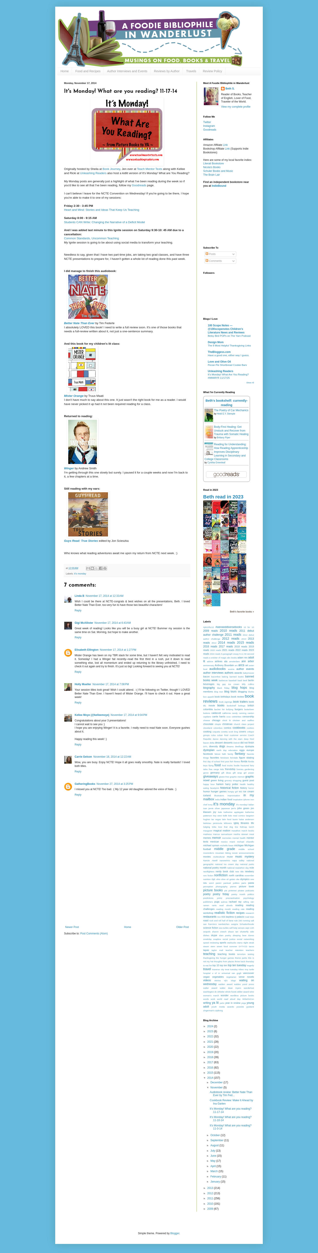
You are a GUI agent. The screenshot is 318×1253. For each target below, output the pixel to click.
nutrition (207, 879)
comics (227, 727)
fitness (237, 761)
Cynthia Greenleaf (216, 462)
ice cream (248, 791)
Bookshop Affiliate (214, 148)
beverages (208, 684)
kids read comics (236, 815)
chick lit (226, 720)
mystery (249, 856)
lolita (214, 827)
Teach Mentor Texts (149, 169)
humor (206, 791)
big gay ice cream (228, 684)
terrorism (241, 954)
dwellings (239, 746)
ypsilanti (250, 1007)
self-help (233, 928)
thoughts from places (224, 961)
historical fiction (229, 787)
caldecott (216, 713)
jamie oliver (214, 808)
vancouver (248, 973)
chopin (218, 724)
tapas (206, 950)
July (213, 1150)
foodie (237, 765)
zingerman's (208, 1010)
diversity (213, 746)
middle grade (224, 849)
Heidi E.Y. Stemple (226, 414)
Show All (250, 383)
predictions (208, 898)
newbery (249, 871)
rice (219, 917)
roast (205, 920)
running (246, 920)
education (233, 750)
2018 (210, 1057)
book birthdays (222, 696)
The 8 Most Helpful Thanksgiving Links (229, 345)
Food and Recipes (87, 71)
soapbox (217, 939)
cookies (250, 728)
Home (65, 71)
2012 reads (230, 638)
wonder (224, 995)
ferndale (234, 758)
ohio (218, 879)
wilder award (243, 992)
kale (220, 812)
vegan (206, 976)
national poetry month (214, 867)
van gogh (236, 973)
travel (207, 969)
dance (215, 739)
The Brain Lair (211, 174)
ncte (252, 867)
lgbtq (236, 823)
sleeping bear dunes (243, 935)
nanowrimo (225, 860)
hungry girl (233, 791)
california (226, 713)
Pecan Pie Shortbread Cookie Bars (227, 365)
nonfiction (221, 875)
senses (241, 928)
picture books (213, 890)
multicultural (218, 857)
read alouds (226, 905)
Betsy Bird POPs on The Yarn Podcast (229, 336)
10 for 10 (249, 627)
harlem (219, 784)
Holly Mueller (83, 684)
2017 (210, 1062)
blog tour (218, 691)
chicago (216, 720)
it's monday (80, 573)
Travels (191, 71)
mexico (224, 841)
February (216, 1176)
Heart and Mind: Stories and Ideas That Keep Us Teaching (101, 209)
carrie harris (218, 716)
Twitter (207, 122)
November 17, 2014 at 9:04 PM (129, 715)
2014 (214, 643)
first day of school (211, 761)
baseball (233, 680)
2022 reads (241, 650)
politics (251, 894)
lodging (206, 827)
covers (242, 731)
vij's (225, 980)
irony (210, 804)
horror (251, 788)
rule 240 (238, 920)
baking (225, 676)
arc (236, 665)
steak (251, 942)
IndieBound (219, 185)
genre (206, 773)
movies (207, 856)
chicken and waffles (243, 720)
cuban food (222, 735)
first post (225, 761)
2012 (210, 1193)
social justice (229, 939)
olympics (245, 879)
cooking (207, 731)
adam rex (242, 657)
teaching (209, 954)
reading (239, 905)
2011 (210, 1198)
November (216, 1087)
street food (222, 946)
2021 (210, 1041)
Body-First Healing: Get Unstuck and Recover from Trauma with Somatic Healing (231, 430)
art (246, 665)
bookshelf (231, 705)
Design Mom (215, 342)
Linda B (79, 595)
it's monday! (242, 804)
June (213, 1155)
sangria (234, 924)
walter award (210, 988)
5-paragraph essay (230, 654)
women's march (211, 995)
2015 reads (245, 642)
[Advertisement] (127, 892)
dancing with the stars (231, 739)
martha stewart (240, 834)
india (217, 799)
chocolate (208, 724)
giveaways (210, 776)
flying (210, 765)
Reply (78, 610)
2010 (210, 1203)
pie (225, 890)
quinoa (224, 902)
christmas (227, 724)
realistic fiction (224, 913)
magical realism (221, 830)
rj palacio (239, 916)
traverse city (218, 969)
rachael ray (235, 901)
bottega (241, 705)
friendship (230, 769)
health (243, 784)
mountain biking (223, 853)
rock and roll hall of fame (221, 920)
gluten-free (224, 777)
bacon (206, 676)
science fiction (210, 927)
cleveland (207, 728)
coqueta (216, 731)
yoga (243, 1003)
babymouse (248, 673)
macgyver (207, 830)
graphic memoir (237, 777)
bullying (229, 709)
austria (231, 669)
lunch (251, 827)
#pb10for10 (208, 627)
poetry (206, 894)
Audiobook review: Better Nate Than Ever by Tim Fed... (231, 1094)
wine (252, 992)
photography (221, 886)
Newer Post (72, 927)
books (220, 705)
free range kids (216, 769)
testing (251, 954)
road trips (249, 917)
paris (243, 883)
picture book (246, 886)
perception (208, 886)
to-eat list (207, 965)
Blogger (174, 1233)
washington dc (210, 992)
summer (233, 946)
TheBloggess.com (219, 352)
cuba (213, 735)
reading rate (238, 909)
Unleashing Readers (93, 173)
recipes (240, 913)
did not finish (247, 742)
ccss (228, 716)
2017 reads (226, 646)
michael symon (211, 845)
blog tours (230, 691)
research (250, 913)
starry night (242, 942)
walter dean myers (230, 988)
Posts (211, 254)
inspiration (238, 799)
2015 (210, 1072)
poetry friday (221, 894)
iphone (246, 799)
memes (207, 838)
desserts (228, 742)
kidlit (225, 815)
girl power (249, 773)
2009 (210, 1208)
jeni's (233, 808)
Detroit (236, 743)
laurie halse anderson (243, 819)
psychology (248, 898)
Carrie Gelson (83, 756)
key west (217, 815)
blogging (242, 691)
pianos (233, 886)
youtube (240, 1007)
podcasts (250, 890)
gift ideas (226, 773)
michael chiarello (245, 841)
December (216, 1082)
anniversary (208, 665)
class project (248, 724)
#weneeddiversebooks (229, 627)
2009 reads (210, 630)
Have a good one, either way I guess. (228, 355)
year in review (232, 1003)
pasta (251, 883)
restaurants (209, 916)
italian (251, 804)
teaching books (226, 954)
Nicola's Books (211, 167)
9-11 (241, 654)
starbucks (231, 942)
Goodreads (139, 185)
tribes (241, 969)
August (215, 1145)
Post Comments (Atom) (94, 933)
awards (238, 672)
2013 (243, 639)
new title (239, 871)
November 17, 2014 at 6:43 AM (113, 622)
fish (231, 761)
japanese (225, 808)
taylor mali (217, 950)
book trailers (240, 701)
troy (246, 969)
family (230, 754)
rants (214, 905)
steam (206, 946)
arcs (241, 665)
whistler (221, 992)
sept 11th (249, 928)
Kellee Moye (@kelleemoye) (92, 715)
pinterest (232, 890)
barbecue (223, 680)
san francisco (210, 924)
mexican (214, 841)
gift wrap (237, 773)
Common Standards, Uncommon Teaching (91, 238)
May (213, 1160)
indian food (226, 799)
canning (242, 713)
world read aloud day (228, 999)
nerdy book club (225, 871)
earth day (221, 750)
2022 (210, 1036)
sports (223, 942)
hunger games (219, 791)
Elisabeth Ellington (86, 649)
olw (237, 879)
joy (214, 812)
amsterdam (234, 661)
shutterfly (244, 931)
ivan (205, 808)
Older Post (182, 927)
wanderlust (249, 988)
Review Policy (212, 71)
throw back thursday (244, 961)
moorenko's (208, 853)
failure (217, 754)
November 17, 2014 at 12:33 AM (104, 595)
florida (244, 761)
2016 (210, 1067)
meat (251, 834)
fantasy (240, 753)
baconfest (215, 676)
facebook (208, 754)
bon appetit (208, 697)
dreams (230, 746)
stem (212, 946)
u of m (216, 973)
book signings (225, 702)
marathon (235, 830)
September (217, 1140)
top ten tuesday (237, 965)
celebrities (236, 716)
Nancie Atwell (210, 860)
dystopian (208, 750)
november (249, 875)
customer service (238, 735)
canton (251, 713)
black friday (223, 688)
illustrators (219, 795)
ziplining (219, 1010)
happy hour (209, 784)
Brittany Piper (223, 437)
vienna (217, 980)
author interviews (213, 672)
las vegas (216, 819)
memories (226, 838)
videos (207, 980)
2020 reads (215, 650)
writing (207, 1002)
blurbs (251, 691)
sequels (206, 931)
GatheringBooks (85, 783)
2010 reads (228, 630)
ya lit (215, 1002)
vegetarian (231, 977)
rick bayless (227, 916)
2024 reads (215, 654)
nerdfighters (208, 871)
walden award (225, 984)
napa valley (238, 860)
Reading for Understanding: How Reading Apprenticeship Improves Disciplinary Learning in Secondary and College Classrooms (226, 452)
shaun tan (233, 931)
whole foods (231, 992)
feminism (224, 758)
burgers (239, 709)
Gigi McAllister (84, 622)
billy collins (248, 684)
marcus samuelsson (222, 834)
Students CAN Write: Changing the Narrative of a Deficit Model (104, 222)
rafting (246, 902)
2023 (210, 1031)
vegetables (218, 976)
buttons (206, 713)
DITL (205, 746)
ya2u (222, 1003)
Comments (214, 260)
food (217, 765)
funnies (240, 769)
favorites (214, 757)
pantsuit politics (231, 883)
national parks (247, 864)
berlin (251, 680)
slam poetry (225, 935)
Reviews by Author (167, 71)
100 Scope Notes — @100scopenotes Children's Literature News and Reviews (226, 329)
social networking (245, 939)
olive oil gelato (228, 879)
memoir (216, 837)
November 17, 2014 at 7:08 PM (111, 684)
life (252, 823)
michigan (239, 845)
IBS (240, 791)
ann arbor (248, 661)
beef (245, 680)
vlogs (233, 980)
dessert (219, 742)
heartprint (214, 788)
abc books (232, 657)
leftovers (228, 823)
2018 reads (241, 646)
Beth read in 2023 (223, 497)
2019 (210, 1052)
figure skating (246, 757)
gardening (249, 769)
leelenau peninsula (212, 823)
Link (225, 144)
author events (245, 669)
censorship (248, 716)
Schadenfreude (247, 924)
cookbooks (239, 727)
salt (252, 920)
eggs (241, 750)
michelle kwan (226, 845)
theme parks (241, 958)
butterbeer (249, 709)
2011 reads (233, 634)
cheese (206, 720)
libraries (245, 823)
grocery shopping (233, 780)
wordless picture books (242, 995)
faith (224, 754)
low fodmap (241, 827)
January (215, 1181)
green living (217, 780)
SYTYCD (243, 946)
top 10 (215, 965)
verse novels (246, 976)
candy (235, 713)
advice (210, 661)
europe (250, 750)
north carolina (236, 875)
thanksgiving (209, 958)
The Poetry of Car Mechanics (231, 410)
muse (230, 856)
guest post (248, 780)
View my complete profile (235, 106)
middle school (246, 849)
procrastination (233, 898)
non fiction (208, 875)
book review (237, 696)
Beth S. (230, 88)
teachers (250, 950)
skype (214, 935)
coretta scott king (229, 731)
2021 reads (228, 650)
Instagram (209, 125)
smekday (207, 939)
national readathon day (238, 868)
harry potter (231, 784)
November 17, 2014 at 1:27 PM (118, 649)
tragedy (250, 965)
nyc (213, 879)
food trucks (227, 765)
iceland (207, 795)
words (206, 999)
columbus (218, 728)
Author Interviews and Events (127, 71)
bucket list (219, 709)
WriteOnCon (248, 999)
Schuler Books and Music (218, 171)
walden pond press (244, 984)
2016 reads (210, 646)
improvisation (233, 795)
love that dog (225, 827)
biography (209, 687)
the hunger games (225, 958)
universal (225, 973)
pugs (216, 901)
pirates (241, 890)
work (213, 999)
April (213, 1166)
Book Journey (111, 169)
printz (219, 898)
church (237, 724)
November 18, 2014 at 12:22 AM (112, 756)
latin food (226, 819)
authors (229, 672)
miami (232, 841)
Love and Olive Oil (219, 361)
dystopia (249, 746)
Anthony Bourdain (224, 665)
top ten (223, 965)
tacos (251, 946)
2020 (210, 1046)
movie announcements (243, 853)
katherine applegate (234, 812)
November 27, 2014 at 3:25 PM (115, 783)
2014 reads (226, 642)
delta (212, 743)
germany (215, 772)
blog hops (239, 687)
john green (243, 808)
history (243, 788)
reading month (223, 909)
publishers (208, 902)
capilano (207, 716)
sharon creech (219, 931)
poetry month (238, 894)
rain (252, 902)
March (214, 1171)
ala (225, 661)
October (215, 1135)
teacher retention (234, 950)
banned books (236, 676)
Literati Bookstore (213, 163)
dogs (222, 746)
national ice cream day (227, 864)
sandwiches (223, 924)
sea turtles (224, 928)
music (238, 856)
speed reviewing (211, 942)
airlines (218, 661)
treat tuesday (231, 969)
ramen (206, 905)
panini (218, 883)
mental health (239, 838)
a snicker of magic (217, 657)
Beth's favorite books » (242, 611)
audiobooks (217, 669)
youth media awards (223, 1007)
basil (240, 680)
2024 (210, 1026)
